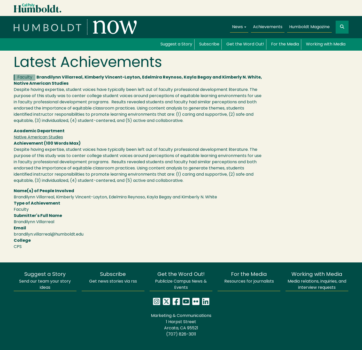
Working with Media (325, 44)
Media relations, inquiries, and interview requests (317, 281)
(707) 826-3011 (181, 334)
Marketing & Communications (181, 316)
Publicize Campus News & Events (181, 281)
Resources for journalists (249, 278)
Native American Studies (38, 137)
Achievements (267, 27)
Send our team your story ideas (45, 281)
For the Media (285, 44)
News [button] (237, 27)
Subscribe (209, 44)
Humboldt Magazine (309, 27)
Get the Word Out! (245, 44)
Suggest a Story (176, 44)
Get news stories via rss (113, 278)
